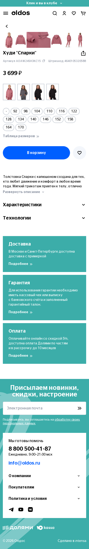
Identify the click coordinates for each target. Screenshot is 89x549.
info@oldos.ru (24, 463)
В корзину (36, 153)
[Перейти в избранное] (74, 13)
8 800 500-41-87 (30, 449)
